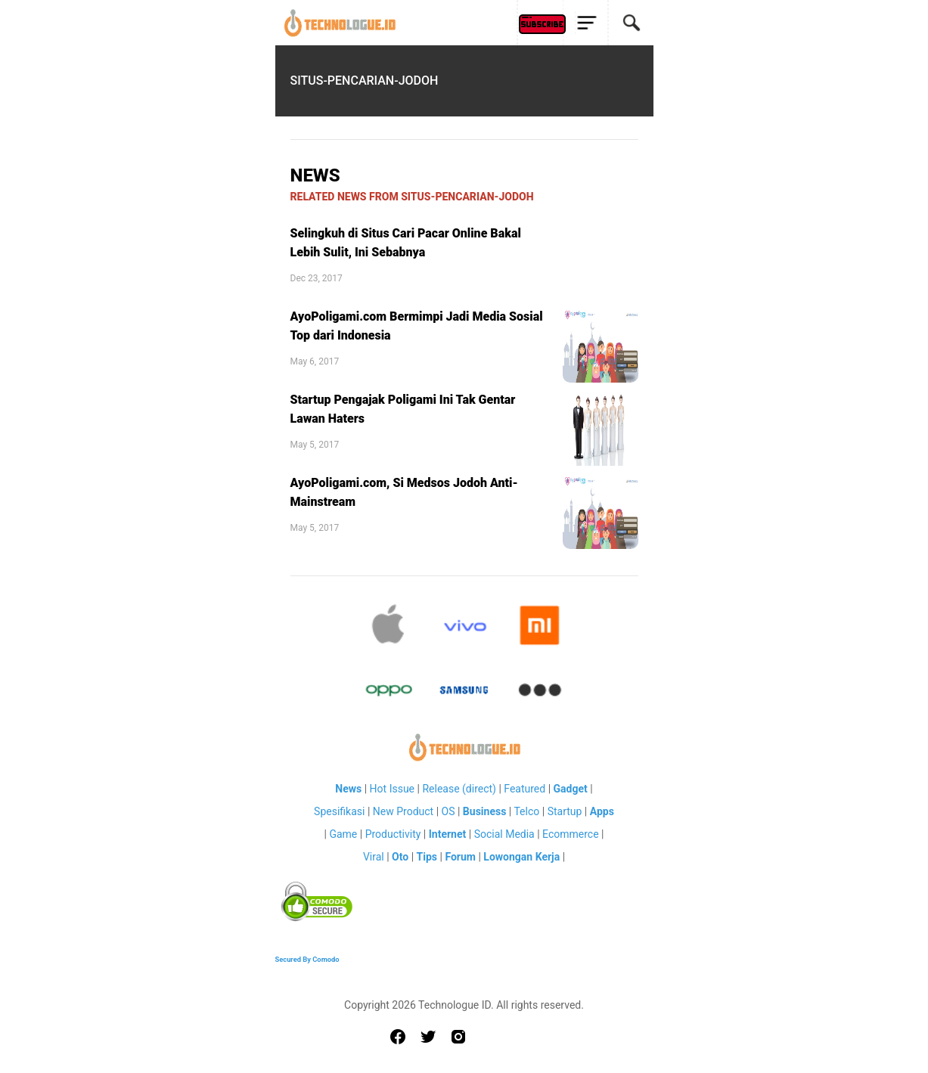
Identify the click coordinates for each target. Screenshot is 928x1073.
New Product (403, 811)
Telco (526, 811)
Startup (565, 811)
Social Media (504, 834)
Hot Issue (392, 789)
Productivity (393, 834)
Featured (524, 789)
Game (343, 834)
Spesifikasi (339, 811)
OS (448, 811)
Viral (373, 857)
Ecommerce (570, 834)
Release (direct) (459, 789)
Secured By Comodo (307, 959)
